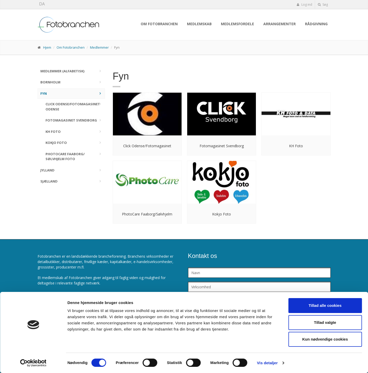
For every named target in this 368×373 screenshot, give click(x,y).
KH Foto (53, 131)
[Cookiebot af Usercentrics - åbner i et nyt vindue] (33, 363)
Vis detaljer (267, 363)
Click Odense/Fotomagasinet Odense (73, 106)
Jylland (47, 170)
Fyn (43, 93)
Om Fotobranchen (159, 23)
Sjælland (49, 181)
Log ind (304, 4)
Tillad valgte (325, 322)
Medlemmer (99, 47)
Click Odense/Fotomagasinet (147, 145)
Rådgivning (316, 23)
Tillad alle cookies (325, 305)
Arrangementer (279, 23)
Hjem (47, 47)
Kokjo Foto (56, 142)
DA (42, 4)
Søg (323, 4)
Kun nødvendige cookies (325, 339)
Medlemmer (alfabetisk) (62, 71)
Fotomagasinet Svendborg (71, 120)
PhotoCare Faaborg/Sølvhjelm (147, 214)
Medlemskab (199, 23)
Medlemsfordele (237, 23)
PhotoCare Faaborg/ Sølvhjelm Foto (65, 156)
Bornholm (50, 82)
